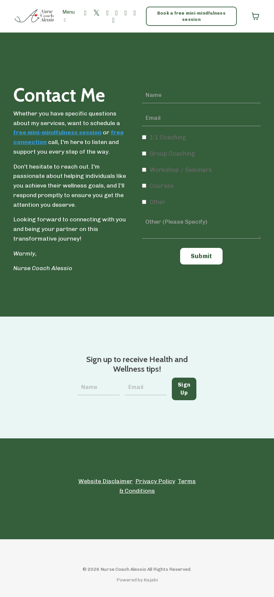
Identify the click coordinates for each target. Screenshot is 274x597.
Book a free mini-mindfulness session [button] (192, 16)
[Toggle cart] (255, 16)
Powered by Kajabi (137, 580)
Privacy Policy (155, 481)
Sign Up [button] (184, 389)
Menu (68, 16)
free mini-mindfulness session (57, 132)
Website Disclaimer (105, 481)
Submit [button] (201, 256)
